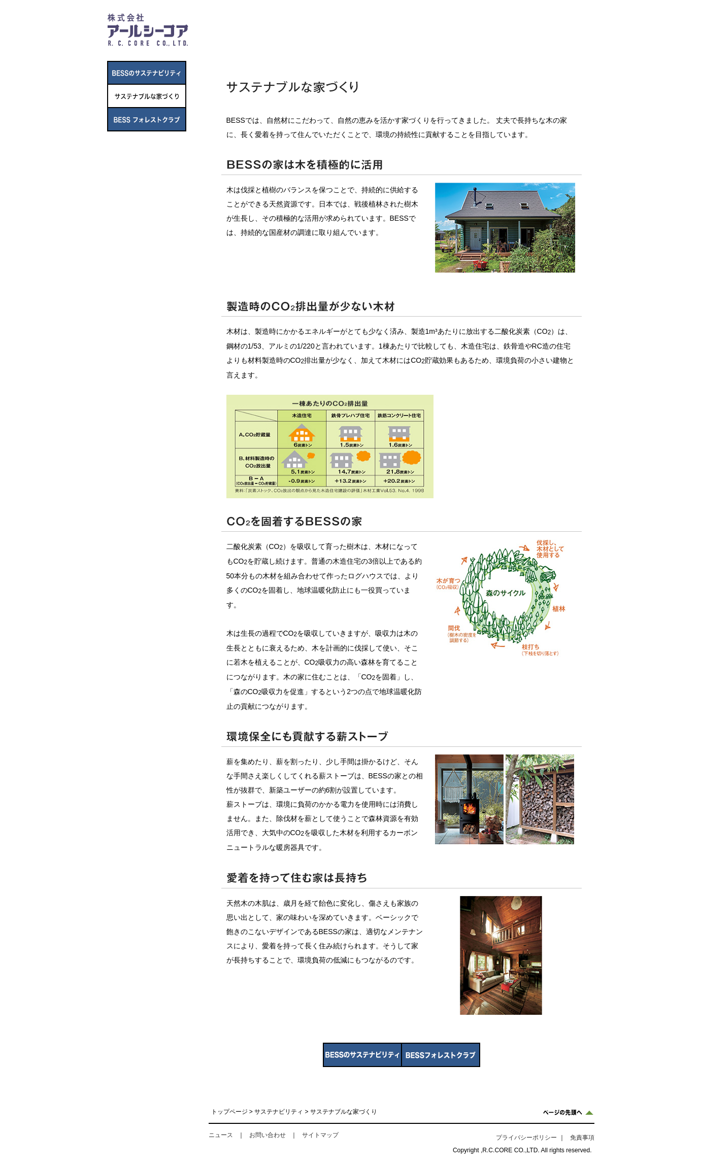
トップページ (229, 1111)
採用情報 (562, 49)
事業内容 (306, 49)
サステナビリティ (498, 49)
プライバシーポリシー (526, 1137)
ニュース (434, 49)
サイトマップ (320, 1135)
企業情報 (241, 49)
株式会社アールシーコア (147, 29)
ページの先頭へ (568, 1112)
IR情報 (370, 49)
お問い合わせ (267, 1135)
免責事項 (582, 1137)
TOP (585, 22)
